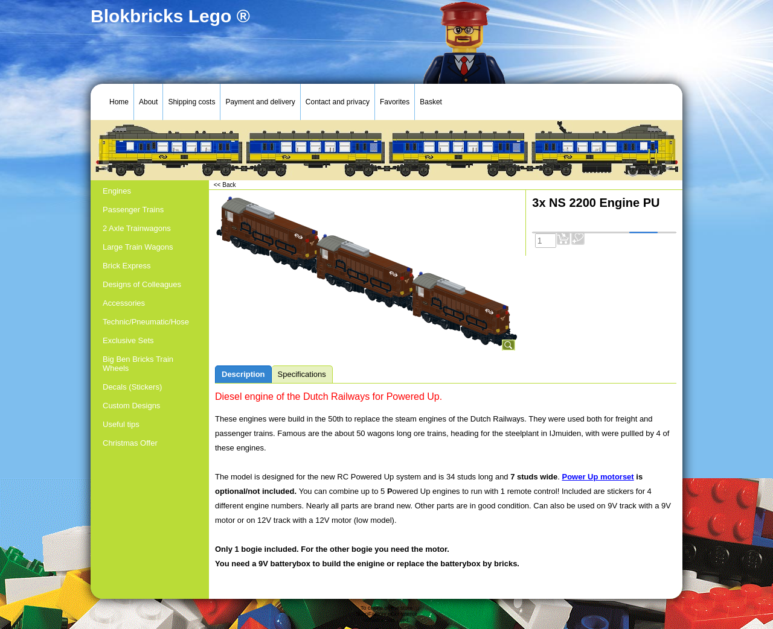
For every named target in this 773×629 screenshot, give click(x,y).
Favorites (394, 102)
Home (119, 102)
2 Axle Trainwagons (137, 228)
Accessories (124, 303)
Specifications (302, 374)
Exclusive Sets (128, 340)
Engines (117, 190)
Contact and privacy (338, 102)
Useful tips (121, 424)
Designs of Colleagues (142, 284)
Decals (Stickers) (132, 386)
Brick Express (126, 265)
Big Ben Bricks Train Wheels (138, 364)
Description (243, 374)
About (148, 102)
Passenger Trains (133, 209)
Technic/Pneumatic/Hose (146, 321)
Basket (431, 102)
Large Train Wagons (138, 246)
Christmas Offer (130, 442)
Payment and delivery (260, 102)
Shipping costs (191, 102)
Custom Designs (131, 405)
